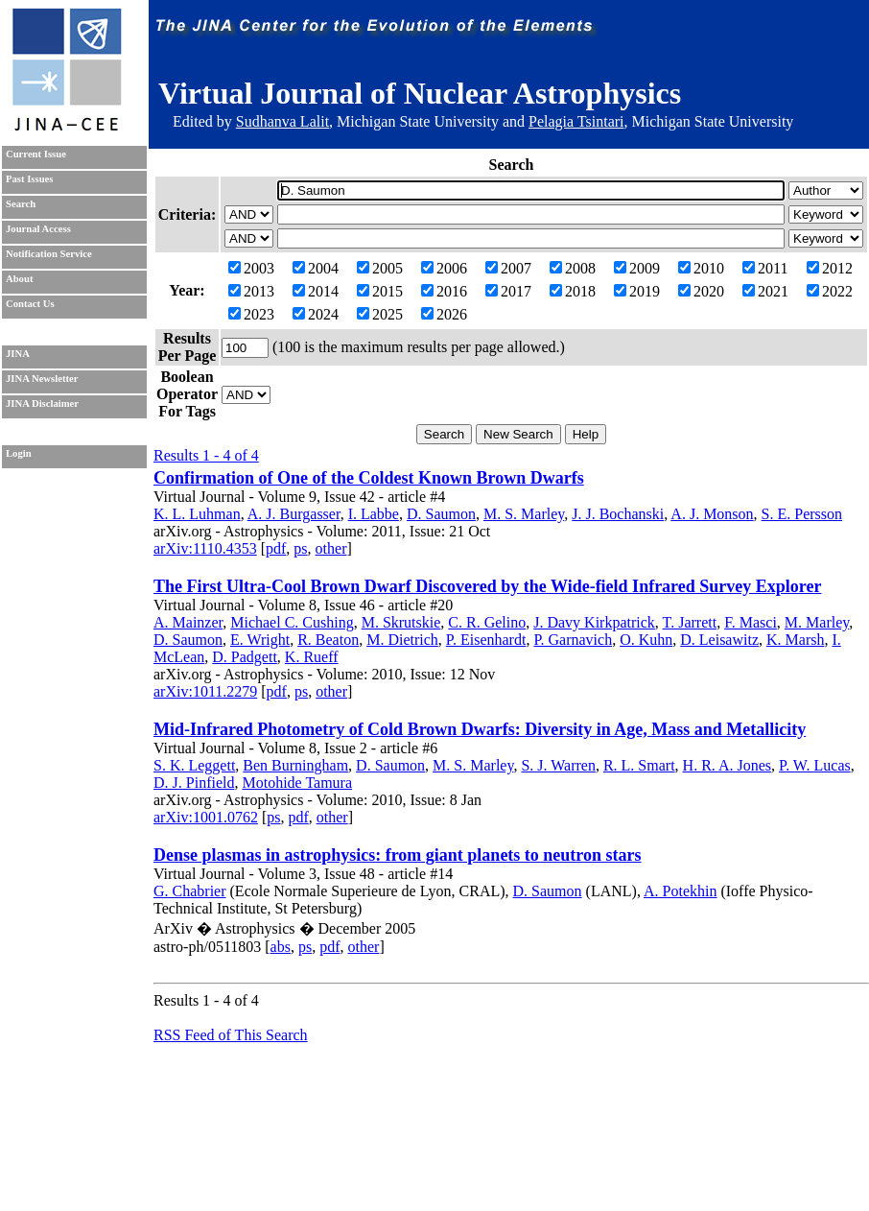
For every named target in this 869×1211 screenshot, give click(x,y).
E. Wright (260, 639)
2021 (765, 291)
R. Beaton (328, 639)
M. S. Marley (523, 514)
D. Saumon (441, 514)
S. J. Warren (558, 765)
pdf (276, 548)
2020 (701, 291)
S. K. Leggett (194, 765)
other (331, 548)
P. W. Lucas (815, 765)
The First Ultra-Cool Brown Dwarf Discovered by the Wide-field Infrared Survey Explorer (487, 586)
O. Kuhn (646, 639)
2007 (508, 268)
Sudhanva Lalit (282, 121)
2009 (637, 268)
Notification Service (49, 254)
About (19, 278)
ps (300, 548)
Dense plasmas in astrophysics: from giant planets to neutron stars (397, 855)
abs (280, 946)
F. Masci (750, 622)
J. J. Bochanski (618, 514)
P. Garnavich (572, 639)
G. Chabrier (189, 891)
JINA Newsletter (42, 378)
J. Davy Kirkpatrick (594, 622)
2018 (573, 291)
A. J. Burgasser (294, 514)
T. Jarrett (690, 622)
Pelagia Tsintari (575, 121)
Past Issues (29, 179)
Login (19, 453)
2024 (316, 314)
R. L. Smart (639, 765)
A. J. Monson (711, 514)
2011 (764, 268)
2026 (444, 314)
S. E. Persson (802, 514)
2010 (701, 268)
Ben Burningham (295, 765)
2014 (316, 291)
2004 (316, 268)
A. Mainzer (188, 622)
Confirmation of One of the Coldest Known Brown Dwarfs (368, 477)
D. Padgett (244, 657)
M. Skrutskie (401, 622)
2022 (830, 291)
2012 (830, 268)
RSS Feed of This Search (230, 1035)
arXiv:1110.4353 (205, 548)
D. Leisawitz (719, 639)
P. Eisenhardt (486, 639)
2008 (573, 268)
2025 (380, 314)
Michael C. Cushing (291, 622)
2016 (444, 291)
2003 (251, 268)
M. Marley (817, 622)
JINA (18, 353)
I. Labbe (373, 514)
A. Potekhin (680, 891)
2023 (251, 314)
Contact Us (30, 303)
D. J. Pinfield (193, 782)
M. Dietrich (402, 639)
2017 (508, 291)
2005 (380, 268)
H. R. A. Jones (727, 765)
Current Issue (36, 154)
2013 (251, 291)
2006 (444, 268)
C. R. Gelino (487, 622)
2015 (380, 291)
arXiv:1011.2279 (205, 691)
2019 (637, 291)
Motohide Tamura (297, 782)
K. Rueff (312, 657)
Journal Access (38, 229)
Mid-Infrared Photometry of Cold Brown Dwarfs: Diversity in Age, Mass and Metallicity (479, 729)
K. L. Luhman (197, 514)
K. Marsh (795, 639)
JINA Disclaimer (42, 403)
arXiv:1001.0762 (205, 817)
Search (20, 204)
